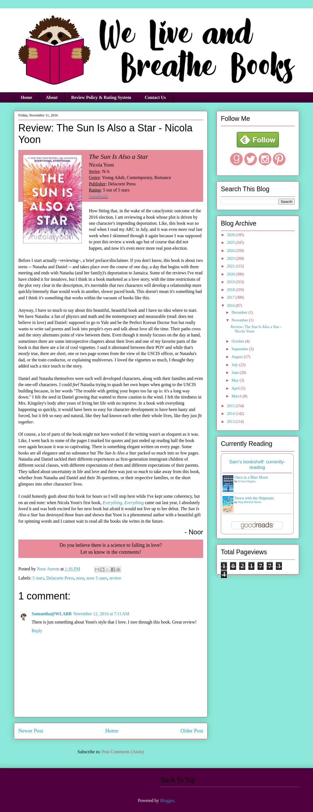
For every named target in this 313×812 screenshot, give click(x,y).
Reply (37, 630)
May (235, 380)
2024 (231, 251)
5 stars (38, 578)
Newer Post (30, 731)
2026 (231, 235)
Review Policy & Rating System (101, 97)
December (239, 312)
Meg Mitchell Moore (249, 502)
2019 (231, 282)
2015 (231, 406)
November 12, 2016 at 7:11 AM (101, 613)
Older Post (191, 731)
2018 (231, 290)
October (238, 341)
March (237, 396)
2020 (231, 274)
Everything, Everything (123, 502)
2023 (231, 258)
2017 (231, 297)
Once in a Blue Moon (251, 477)
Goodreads (98, 196)
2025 (231, 243)
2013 (231, 422)
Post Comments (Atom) (123, 751)
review (115, 578)
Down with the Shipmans (254, 498)
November (240, 320)
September (240, 349)
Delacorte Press (60, 578)
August (237, 357)
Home (26, 97)
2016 (231, 305)
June (235, 373)
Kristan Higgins (247, 481)
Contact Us (155, 97)
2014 (231, 414)
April (236, 388)
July (235, 365)
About (52, 97)
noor (80, 578)
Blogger (167, 800)
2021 (231, 266)
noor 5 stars (96, 578)
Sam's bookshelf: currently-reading (257, 464)
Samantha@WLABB (52, 613)
